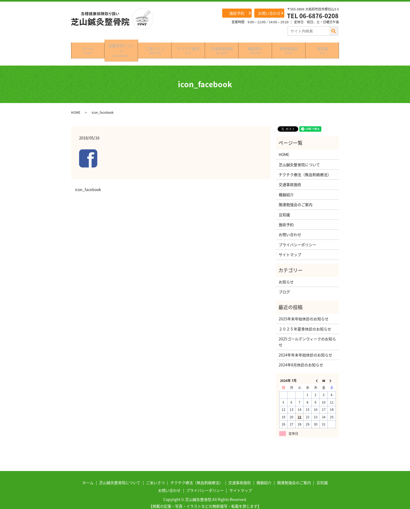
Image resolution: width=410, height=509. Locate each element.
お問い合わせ (269, 13)
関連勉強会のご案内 (295, 196)
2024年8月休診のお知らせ (301, 356)
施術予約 (236, 13)
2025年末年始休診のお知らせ (304, 310)
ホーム (88, 46)
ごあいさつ (155, 46)
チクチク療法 (188, 46)
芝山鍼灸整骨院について (299, 156)
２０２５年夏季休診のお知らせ (305, 320)
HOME (75, 104)
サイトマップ (290, 246)
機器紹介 (255, 46)
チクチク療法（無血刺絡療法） (305, 166)
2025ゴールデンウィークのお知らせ (307, 333)
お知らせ (286, 273)
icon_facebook (88, 181)
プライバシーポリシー (297, 236)
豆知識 (322, 46)
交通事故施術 (222, 46)
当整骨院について (121, 46)
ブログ (284, 283)
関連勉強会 (289, 46)
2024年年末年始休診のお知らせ (305, 346)
